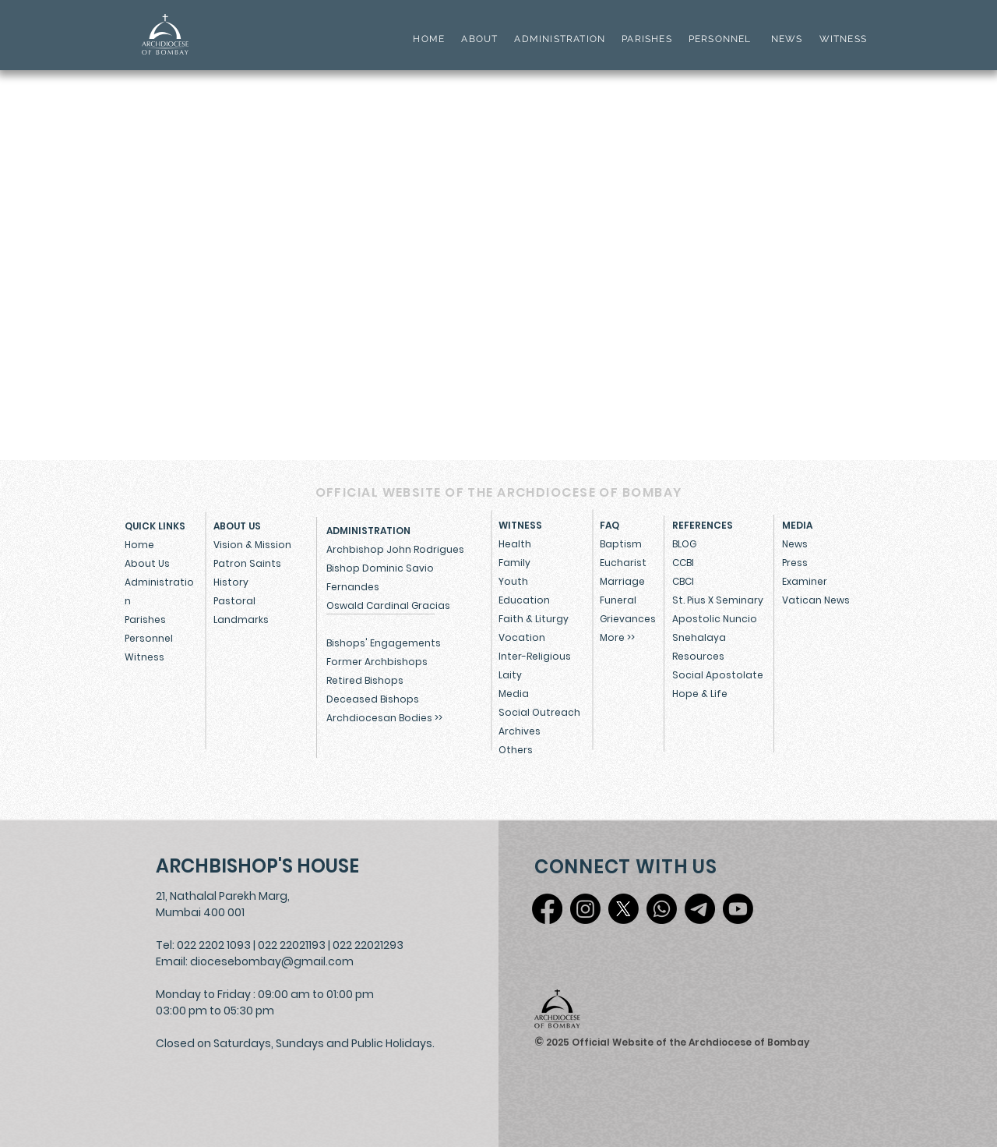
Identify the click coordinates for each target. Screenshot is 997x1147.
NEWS (787, 39)
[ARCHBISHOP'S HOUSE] (261, 866)
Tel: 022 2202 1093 (203, 945)
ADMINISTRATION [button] (559, 39)
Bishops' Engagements (383, 643)
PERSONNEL (720, 39)
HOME (429, 39)
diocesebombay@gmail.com (272, 961)
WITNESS (841, 39)
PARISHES (647, 39)
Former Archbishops (377, 661)
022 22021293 (368, 945)
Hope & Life (699, 693)
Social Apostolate (717, 674)
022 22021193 (292, 945)
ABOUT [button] (479, 39)
